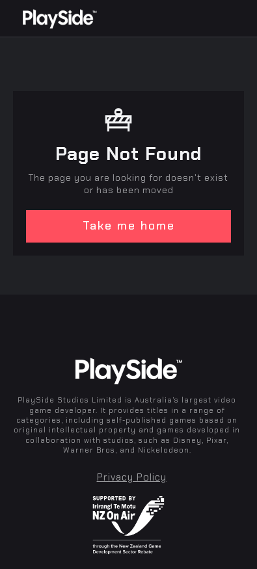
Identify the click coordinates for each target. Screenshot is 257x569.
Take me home (129, 225)
